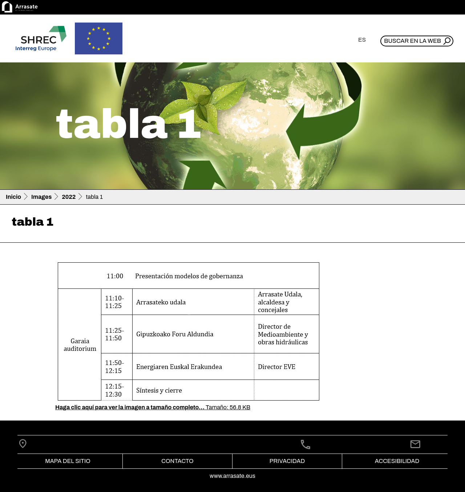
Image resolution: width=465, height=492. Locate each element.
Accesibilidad (397, 461)
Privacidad (287, 461)
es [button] (362, 40)
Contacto (177, 461)
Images (41, 197)
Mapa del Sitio (67, 461)
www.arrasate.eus (232, 476)
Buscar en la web (412, 41)
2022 (69, 197)
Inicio (13, 197)
